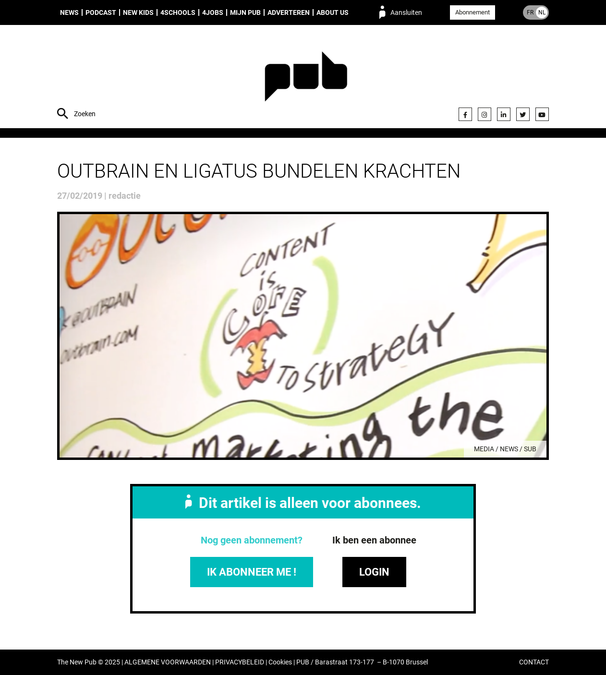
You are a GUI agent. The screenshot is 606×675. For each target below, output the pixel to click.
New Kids (138, 12)
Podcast (100, 12)
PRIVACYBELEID (239, 662)
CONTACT (534, 662)
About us (332, 12)
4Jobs (212, 12)
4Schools (177, 12)
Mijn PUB (245, 12)
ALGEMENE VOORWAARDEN (167, 662)
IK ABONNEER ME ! (251, 572)
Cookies (280, 662)
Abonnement (472, 12)
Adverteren (288, 12)
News (69, 12)
